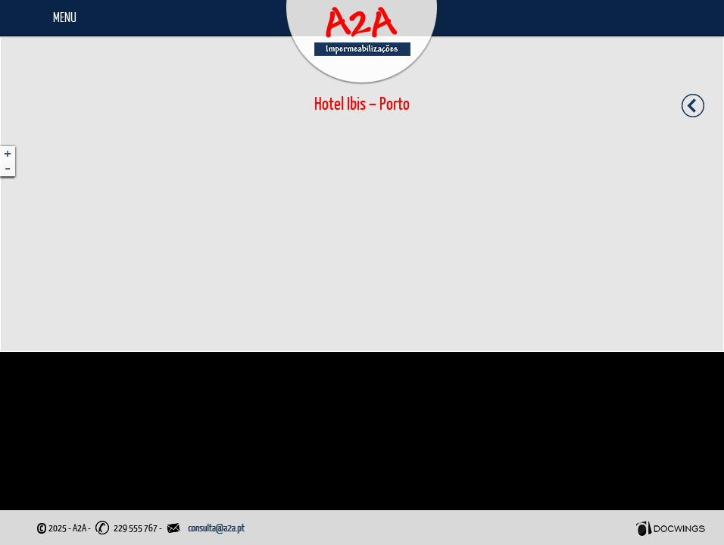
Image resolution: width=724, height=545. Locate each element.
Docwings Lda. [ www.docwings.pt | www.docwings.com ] (670, 528)
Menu (64, 17)
